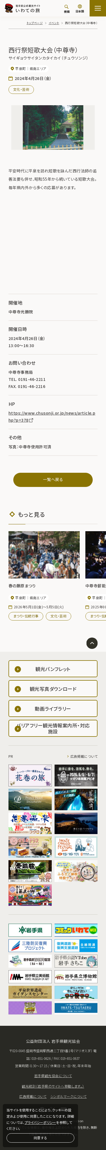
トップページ (35, 23)
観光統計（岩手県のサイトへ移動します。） (53, 1086)
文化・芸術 (21, 89)
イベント (54, 23)
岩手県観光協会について (53, 1075)
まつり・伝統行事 (25, 615)
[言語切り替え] (79, 9)
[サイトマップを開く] (98, 8)
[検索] (67, 9)
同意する (40, 1137)
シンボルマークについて (68, 1096)
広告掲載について (84, 756)
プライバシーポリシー (40, 1122)
